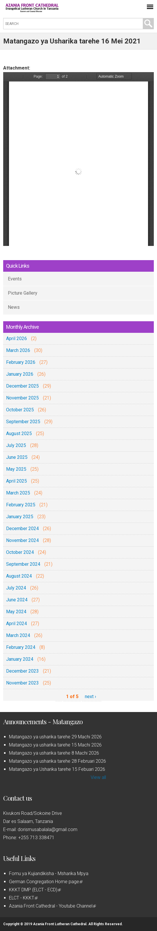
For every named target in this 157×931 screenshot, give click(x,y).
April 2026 (16, 338)
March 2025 (18, 493)
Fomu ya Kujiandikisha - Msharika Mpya (48, 873)
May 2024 (16, 611)
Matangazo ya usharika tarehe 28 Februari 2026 (57, 761)
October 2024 (20, 552)
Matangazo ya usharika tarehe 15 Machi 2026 (55, 745)
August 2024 (19, 576)
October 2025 (20, 409)
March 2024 (18, 635)
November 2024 (22, 540)
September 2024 (23, 564)
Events (15, 279)
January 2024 (19, 659)
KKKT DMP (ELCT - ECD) (35, 889)
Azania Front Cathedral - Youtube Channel (52, 906)
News (14, 307)
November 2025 (22, 398)
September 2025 (23, 421)
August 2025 (19, 433)
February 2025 (20, 505)
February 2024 (20, 647)
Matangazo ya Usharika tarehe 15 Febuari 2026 (57, 769)
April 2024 (16, 623)
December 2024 (22, 528)
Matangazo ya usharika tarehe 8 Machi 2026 (54, 753)
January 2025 (19, 516)
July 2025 (16, 445)
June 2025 (17, 457)
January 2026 (19, 374)
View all (98, 777)
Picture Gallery (22, 293)
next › (90, 696)
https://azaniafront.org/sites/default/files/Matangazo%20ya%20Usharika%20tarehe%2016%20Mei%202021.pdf (78, 159)
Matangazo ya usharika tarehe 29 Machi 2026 (55, 737)
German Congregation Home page (46, 881)
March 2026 (18, 350)
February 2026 (20, 362)
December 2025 (22, 386)
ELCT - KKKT (23, 898)
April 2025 (16, 481)
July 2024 (16, 588)
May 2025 (16, 469)
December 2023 (22, 671)
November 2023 (22, 683)
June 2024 (17, 600)
